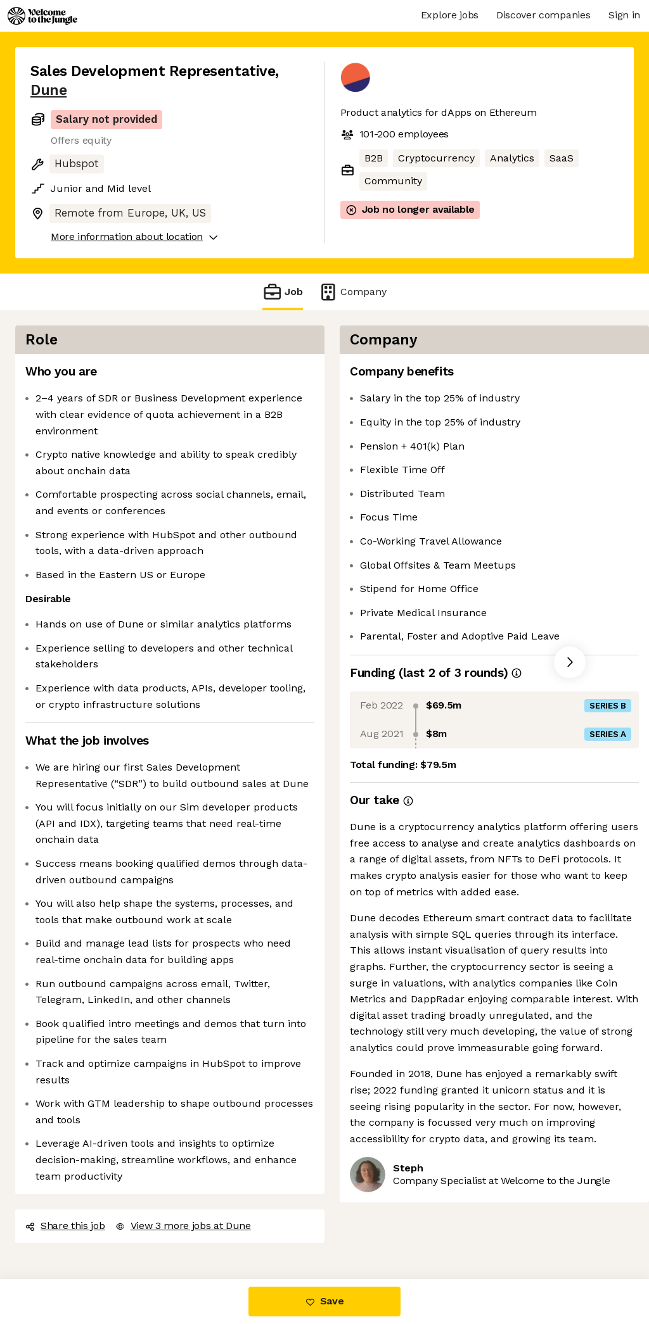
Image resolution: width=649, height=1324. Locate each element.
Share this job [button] (65, 1226)
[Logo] (42, 16)
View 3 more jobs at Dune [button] (183, 1226)
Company (352, 291)
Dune (48, 90)
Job (282, 291)
